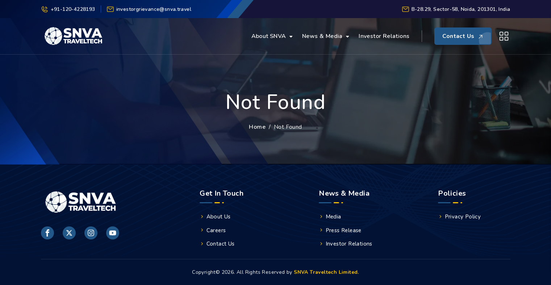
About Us (215, 216)
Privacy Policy (459, 216)
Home (257, 127)
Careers (213, 230)
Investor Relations (384, 36)
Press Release (340, 230)
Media (330, 216)
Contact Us (217, 243)
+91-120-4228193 (68, 9)
